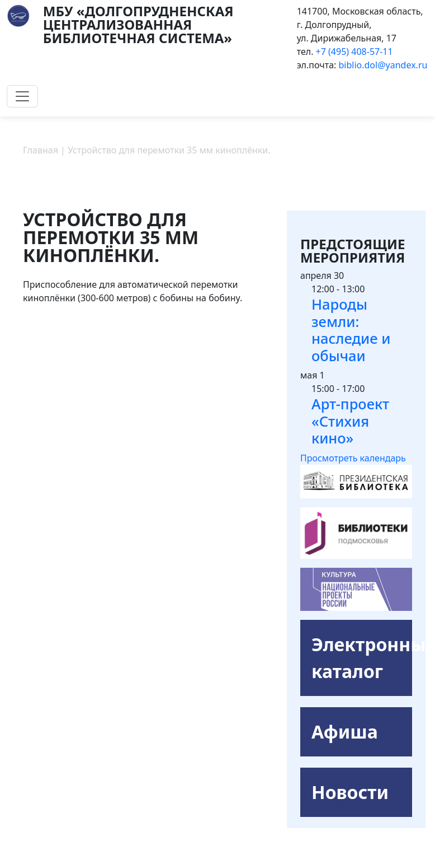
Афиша (344, 731)
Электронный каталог (361, 657)
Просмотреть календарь (353, 458)
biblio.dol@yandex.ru (383, 65)
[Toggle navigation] (22, 96)
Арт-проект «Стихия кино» (350, 420)
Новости (350, 792)
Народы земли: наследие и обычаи (350, 330)
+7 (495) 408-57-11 (354, 51)
